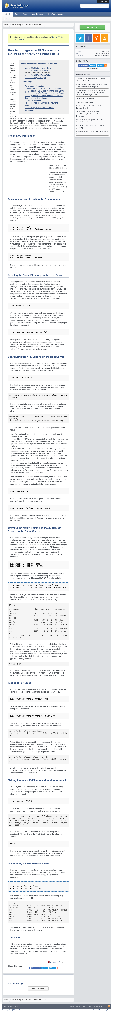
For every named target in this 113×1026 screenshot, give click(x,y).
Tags (16, 14)
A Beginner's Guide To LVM (84, 102)
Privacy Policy (107, 1010)
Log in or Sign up (103, 1)
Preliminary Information (34, 86)
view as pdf (55, 962)
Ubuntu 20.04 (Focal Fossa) (36, 70)
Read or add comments (101, 55)
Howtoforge (11, 1010)
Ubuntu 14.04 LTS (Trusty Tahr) (38, 75)
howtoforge (105, 51)
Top (105, 1006)
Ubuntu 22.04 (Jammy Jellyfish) (38, 68)
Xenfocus (15, 1006)
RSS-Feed (109, 1006)
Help (84, 1006)
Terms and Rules (97, 1010)
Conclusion (29, 110)
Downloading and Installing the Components (43, 88)
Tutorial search (10, 19)
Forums (25, 14)
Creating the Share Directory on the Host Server (44, 91)
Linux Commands (37, 14)
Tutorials (8, 14)
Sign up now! (92, 27)
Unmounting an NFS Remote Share (39, 108)
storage (101, 53)
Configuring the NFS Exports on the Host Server (44, 93)
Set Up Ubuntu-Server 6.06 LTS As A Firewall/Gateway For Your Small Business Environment (89, 114)
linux (96, 53)
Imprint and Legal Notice (95, 1006)
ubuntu (106, 53)
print (65, 962)
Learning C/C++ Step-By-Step (85, 98)
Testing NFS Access (33, 101)
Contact (78, 1006)
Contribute (71, 1006)
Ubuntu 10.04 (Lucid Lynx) (35, 78)
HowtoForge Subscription (56, 14)
